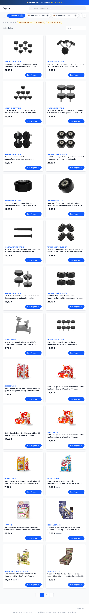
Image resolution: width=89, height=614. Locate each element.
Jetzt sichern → (56, 2)
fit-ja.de (6, 8)
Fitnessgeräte (24, 22)
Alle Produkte (16, 15)
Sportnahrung (38, 22)
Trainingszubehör (54, 22)
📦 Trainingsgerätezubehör (65, 15)
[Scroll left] (4, 15)
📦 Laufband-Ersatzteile (38, 15)
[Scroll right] (84, 15)
